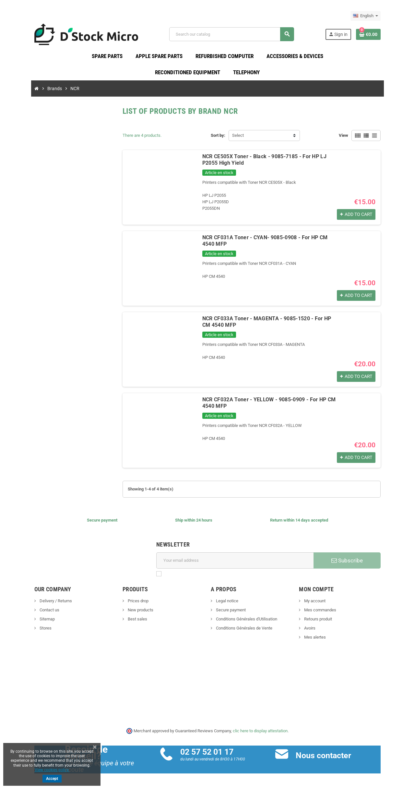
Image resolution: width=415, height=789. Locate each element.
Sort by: (218, 137)
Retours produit (326, 621)
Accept (52, 778)
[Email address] (237, 563)
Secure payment (230, 612)
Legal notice (226, 603)
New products (131, 612)
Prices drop (128, 603)
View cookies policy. (52, 770)
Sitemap (28, 621)
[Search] (236, 35)
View (361, 137)
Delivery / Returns (37, 603)
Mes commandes (328, 612)
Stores (26, 630)
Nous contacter (329, 757)
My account (323, 603)
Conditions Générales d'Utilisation (246, 621)
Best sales (128, 621)
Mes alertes (323, 639)
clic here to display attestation (260, 733)
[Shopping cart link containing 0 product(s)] (386, 35)
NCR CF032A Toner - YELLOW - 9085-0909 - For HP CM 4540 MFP (273, 402)
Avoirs (318, 630)
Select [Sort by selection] (238, 137)
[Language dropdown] (384, 16)
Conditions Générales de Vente (243, 630)
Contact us (30, 612)
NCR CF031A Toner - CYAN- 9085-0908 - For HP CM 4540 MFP (269, 240)
